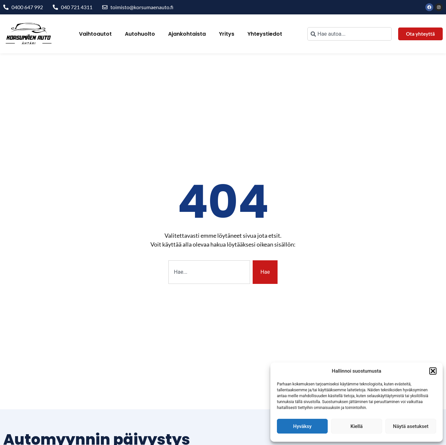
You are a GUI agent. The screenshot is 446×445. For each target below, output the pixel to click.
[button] (433, 371)
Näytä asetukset (411, 426)
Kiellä (356, 426)
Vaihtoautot (95, 34)
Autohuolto (140, 34)
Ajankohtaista (187, 34)
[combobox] (349, 34)
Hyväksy (302, 426)
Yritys (226, 34)
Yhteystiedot (264, 34)
